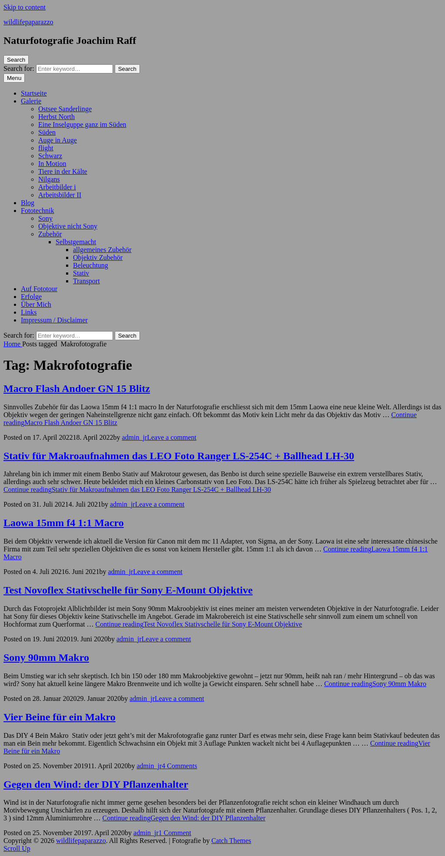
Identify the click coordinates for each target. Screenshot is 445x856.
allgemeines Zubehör (102, 249)
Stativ (81, 273)
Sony (45, 218)
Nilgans (49, 179)
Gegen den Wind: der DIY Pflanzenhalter (95, 784)
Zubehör (50, 234)
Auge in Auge (57, 140)
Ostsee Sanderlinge (65, 109)
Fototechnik (37, 210)
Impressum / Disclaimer (54, 320)
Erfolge (31, 296)
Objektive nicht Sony (67, 226)
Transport (86, 281)
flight (45, 148)
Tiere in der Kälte (62, 171)
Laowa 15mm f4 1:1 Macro (63, 522)
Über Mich (36, 304)
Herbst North (56, 116)
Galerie (31, 101)
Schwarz (50, 155)
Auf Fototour (39, 288)
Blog (27, 202)
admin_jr (134, 437)
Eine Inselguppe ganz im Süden (82, 124)
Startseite (34, 93)
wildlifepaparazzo (28, 22)
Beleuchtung (90, 265)
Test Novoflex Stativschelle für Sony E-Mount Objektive (127, 590)
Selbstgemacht (76, 242)
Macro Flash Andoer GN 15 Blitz (76, 388)
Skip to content (24, 7)
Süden (47, 132)
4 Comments (179, 766)
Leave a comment (171, 437)
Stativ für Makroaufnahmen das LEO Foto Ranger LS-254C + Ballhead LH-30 (178, 455)
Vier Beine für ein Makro (59, 717)
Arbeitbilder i (57, 187)
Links (29, 312)
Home (12, 344)
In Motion (52, 163)
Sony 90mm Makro (46, 657)
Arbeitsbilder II (59, 195)
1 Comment (175, 832)
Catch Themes (231, 840)
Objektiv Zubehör (98, 257)
